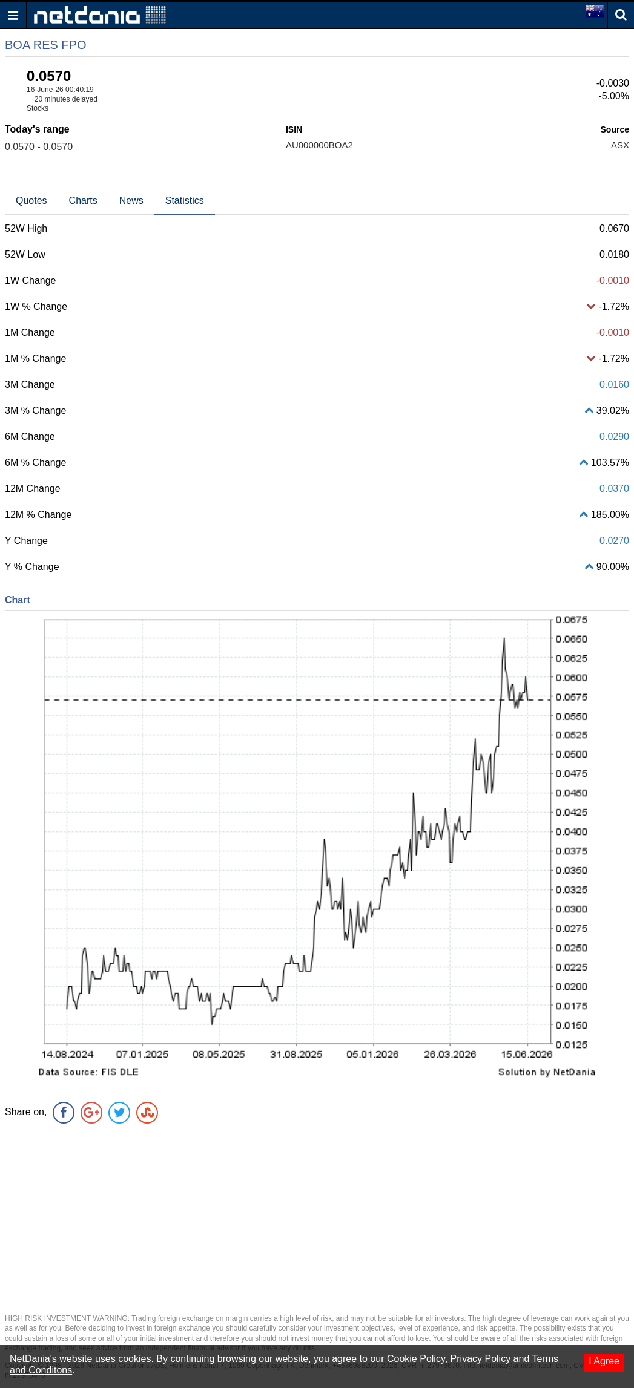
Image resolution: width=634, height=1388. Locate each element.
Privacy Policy (481, 1359)
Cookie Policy (416, 1359)
